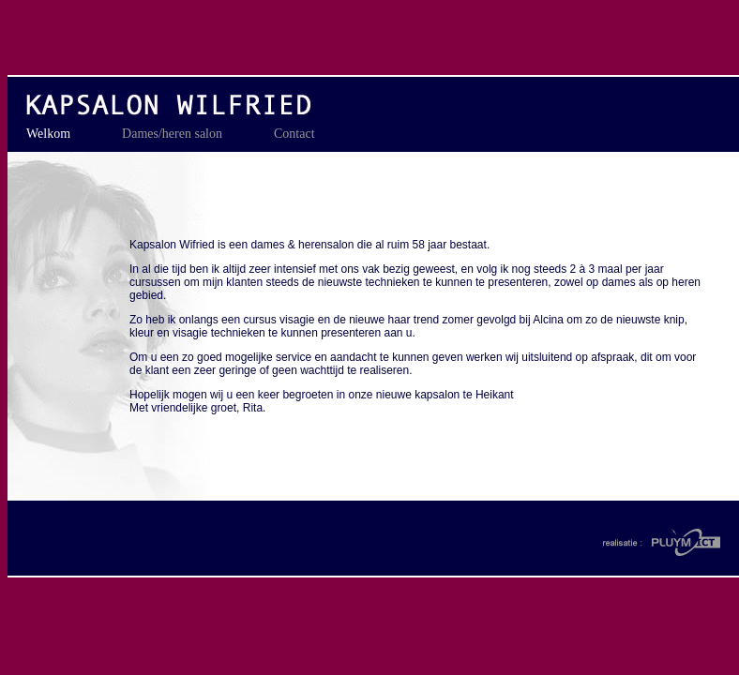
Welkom (48, 134)
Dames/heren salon (172, 134)
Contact (294, 134)
